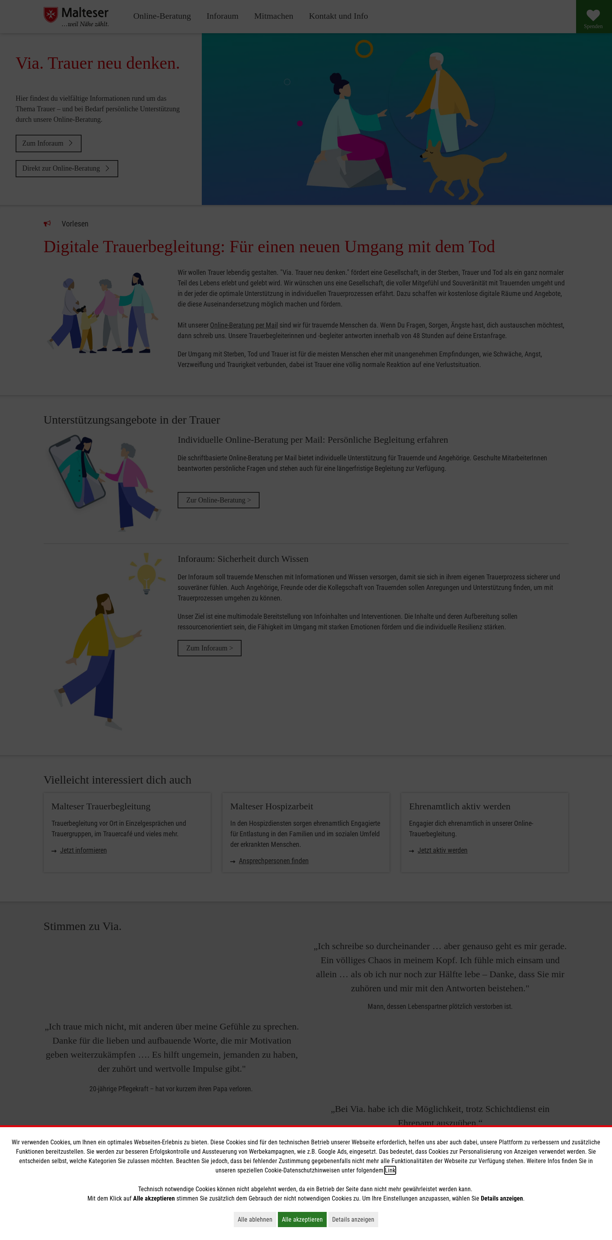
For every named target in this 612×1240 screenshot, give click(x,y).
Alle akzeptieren (304, 1219)
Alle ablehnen (257, 1219)
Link (390, 1170)
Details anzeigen (355, 1219)
